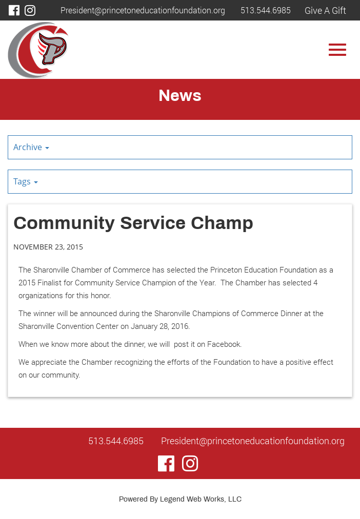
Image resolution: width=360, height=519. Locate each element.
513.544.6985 (266, 10)
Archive (31, 147)
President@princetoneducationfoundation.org (143, 10)
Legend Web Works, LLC (201, 499)
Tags (25, 181)
